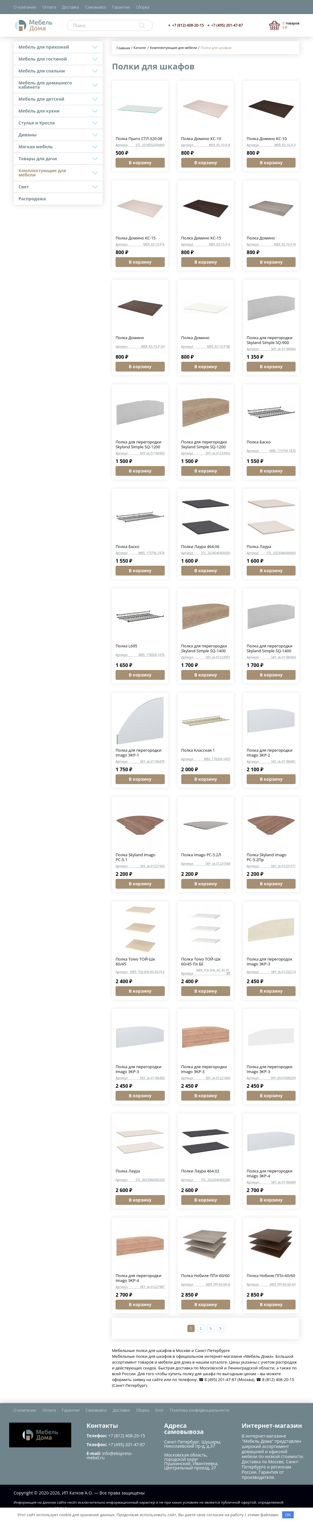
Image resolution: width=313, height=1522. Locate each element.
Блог (159, 1410)
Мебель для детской (41, 99)
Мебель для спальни (42, 71)
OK (288, 1514)
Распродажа (32, 199)
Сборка (142, 7)
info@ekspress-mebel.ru (109, 1455)
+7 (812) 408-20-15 (188, 25)
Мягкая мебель (36, 147)
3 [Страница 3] (210, 1328)
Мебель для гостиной (43, 59)
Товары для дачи (38, 158)
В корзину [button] (140, 162)
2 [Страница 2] (201, 1328)
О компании (25, 7)
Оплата (49, 7)
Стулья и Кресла (37, 123)
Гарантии (121, 7)
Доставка (70, 7)
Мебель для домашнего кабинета (45, 85)
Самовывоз (95, 7)
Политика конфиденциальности (199, 1410)
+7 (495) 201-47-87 (227, 25)
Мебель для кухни (39, 111)
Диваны (28, 135)
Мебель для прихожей (44, 47)
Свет (24, 187)
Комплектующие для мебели (42, 173)
